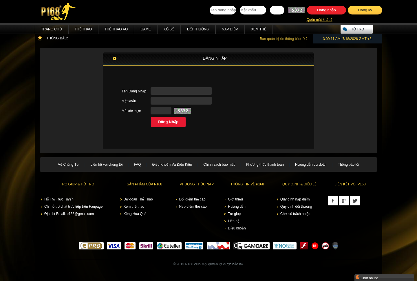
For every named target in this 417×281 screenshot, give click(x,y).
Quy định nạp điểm (295, 199)
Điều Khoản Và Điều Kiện (172, 165)
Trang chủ (51, 29)
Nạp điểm (230, 29)
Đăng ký (365, 10)
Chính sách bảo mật (219, 165)
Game (145, 29)
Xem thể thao (134, 207)
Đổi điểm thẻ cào (192, 199)
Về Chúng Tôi (68, 165)
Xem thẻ (258, 29)
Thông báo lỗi (348, 165)
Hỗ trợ (357, 29)
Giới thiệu (235, 199)
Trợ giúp (234, 214)
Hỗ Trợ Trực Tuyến (59, 199)
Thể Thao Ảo (116, 29)
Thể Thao (83, 29)
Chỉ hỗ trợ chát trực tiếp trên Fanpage (73, 207)
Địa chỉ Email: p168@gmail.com (69, 214)
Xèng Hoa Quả (135, 214)
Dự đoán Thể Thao (138, 199)
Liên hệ (233, 221)
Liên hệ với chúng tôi (107, 165)
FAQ (137, 165)
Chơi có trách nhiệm (295, 214)
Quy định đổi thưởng (296, 207)
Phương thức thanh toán (265, 165)
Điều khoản (237, 228)
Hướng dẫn (237, 207)
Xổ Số (169, 29)
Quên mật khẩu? (319, 20)
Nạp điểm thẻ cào (193, 207)
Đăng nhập (326, 10)
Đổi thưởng (198, 29)
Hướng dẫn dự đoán (311, 165)
